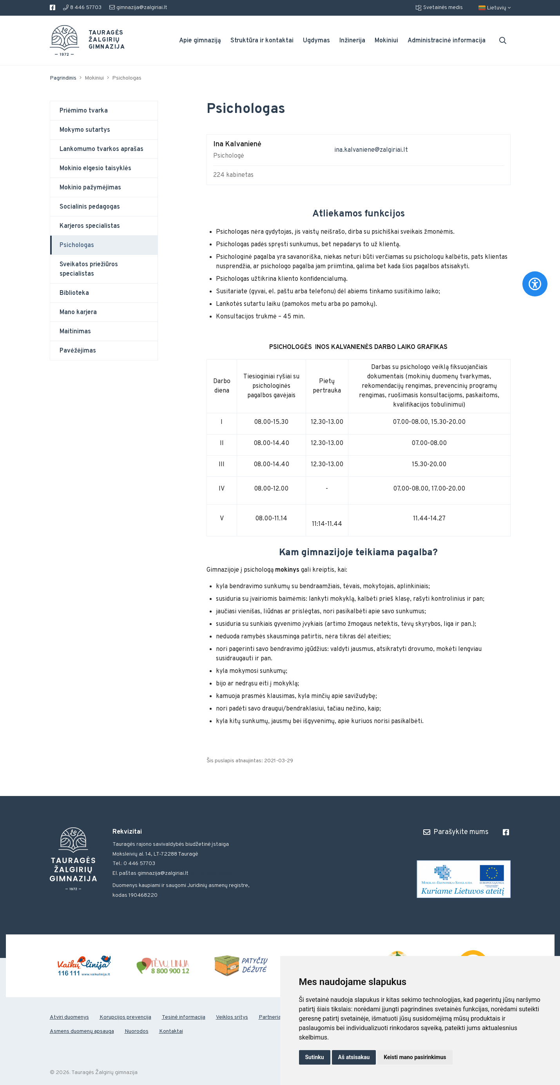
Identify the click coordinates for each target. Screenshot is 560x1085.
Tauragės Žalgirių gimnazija (102, 40)
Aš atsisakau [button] (354, 1057)
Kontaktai (171, 1031)
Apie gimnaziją (200, 41)
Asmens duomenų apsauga (82, 1031)
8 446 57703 (82, 7)
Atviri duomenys (69, 1017)
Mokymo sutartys (85, 130)
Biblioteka (74, 293)
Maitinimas (75, 332)
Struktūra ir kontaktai (262, 41)
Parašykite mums (456, 832)
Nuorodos (137, 1031)
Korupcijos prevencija (125, 1017)
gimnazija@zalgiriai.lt (138, 7)
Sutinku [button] (314, 1057)
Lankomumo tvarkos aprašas (101, 149)
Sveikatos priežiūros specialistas (89, 269)
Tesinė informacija (183, 1017)
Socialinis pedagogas (90, 207)
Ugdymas (316, 41)
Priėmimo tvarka (84, 111)
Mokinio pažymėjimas (90, 188)
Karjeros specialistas (90, 226)
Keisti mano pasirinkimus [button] (415, 1057)
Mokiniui (386, 41)
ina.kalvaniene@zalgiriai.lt (371, 150)
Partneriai (270, 1017)
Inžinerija (352, 41)
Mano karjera (78, 312)
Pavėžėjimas (78, 351)
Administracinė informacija (447, 41)
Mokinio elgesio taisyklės (95, 169)
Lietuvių (494, 8)
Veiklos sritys (232, 1017)
